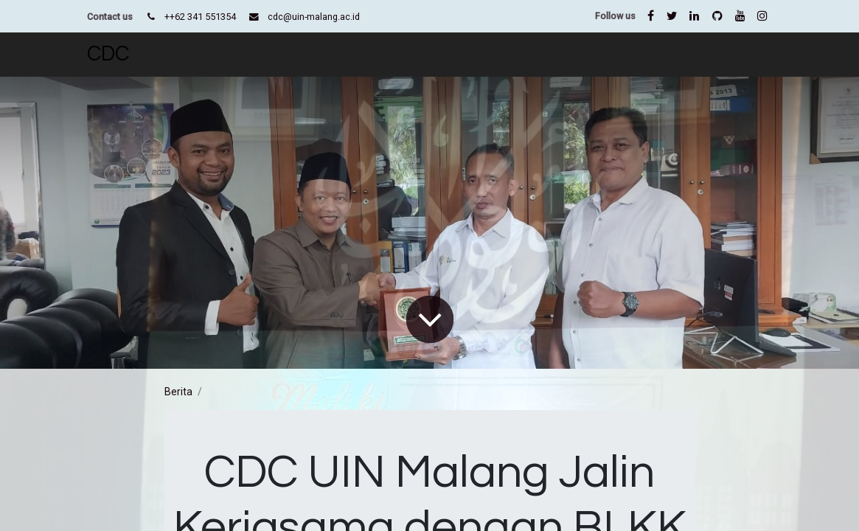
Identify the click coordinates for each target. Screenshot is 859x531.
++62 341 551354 (200, 16)
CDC (108, 54)
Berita (178, 392)
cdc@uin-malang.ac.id (314, 16)
